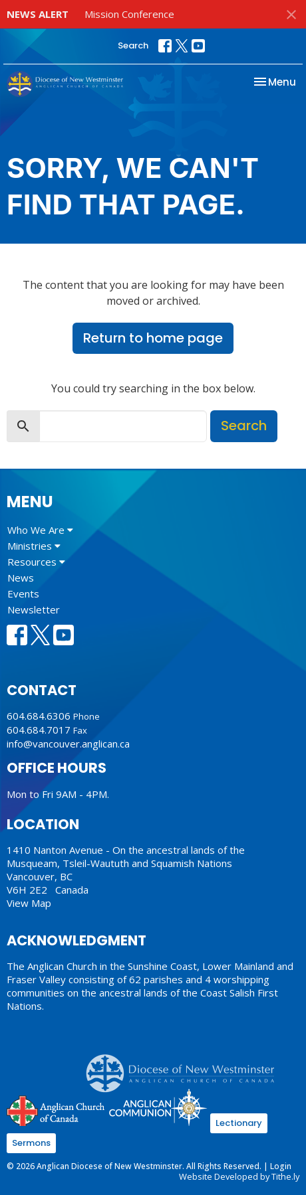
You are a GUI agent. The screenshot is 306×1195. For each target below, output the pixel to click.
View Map (29, 903)
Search (133, 45)
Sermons (31, 1143)
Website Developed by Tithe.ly (239, 1176)
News (20, 577)
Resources (36, 561)
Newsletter (33, 609)
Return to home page (153, 338)
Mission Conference (129, 14)
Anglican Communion (158, 1107)
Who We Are (40, 529)
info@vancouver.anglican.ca (68, 743)
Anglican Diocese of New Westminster (185, 1067)
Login (280, 1166)
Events (23, 593)
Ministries (34, 545)
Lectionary (239, 1123)
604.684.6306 (39, 715)
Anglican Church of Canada (56, 1109)
